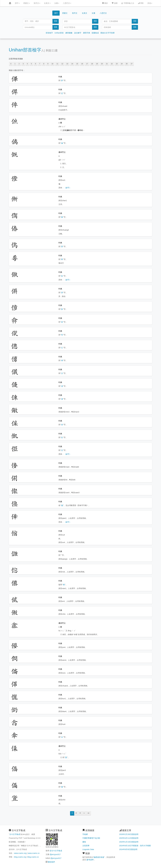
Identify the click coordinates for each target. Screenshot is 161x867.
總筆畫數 (68, 33)
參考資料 (90, 860)
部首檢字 (49, 33)
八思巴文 (67, 3)
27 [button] (131, 64)
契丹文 (37, 3)
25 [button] (126, 64)
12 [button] (62, 64)
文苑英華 (85, 846)
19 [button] (97, 64)
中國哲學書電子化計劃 (91, 838)
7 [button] (39, 64)
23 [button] (117, 64)
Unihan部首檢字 (25, 49)
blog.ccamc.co (33, 857)
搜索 (55, 21)
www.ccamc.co (33, 853)
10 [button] (52, 64)
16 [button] (82, 64)
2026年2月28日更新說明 (128, 834)
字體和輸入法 (127, 3)
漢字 (17, 3)
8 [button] (43, 64)
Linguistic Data (88, 849)
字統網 (85, 834)
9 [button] (47, 64)
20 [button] (102, 64)
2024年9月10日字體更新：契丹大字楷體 (135, 846)
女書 (56, 3)
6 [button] (35, 64)
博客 (141, 3)
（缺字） (67, 188)
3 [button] (23, 64)
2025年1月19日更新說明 (128, 842)
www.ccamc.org (20, 853)
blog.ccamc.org (20, 857)
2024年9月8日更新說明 (128, 849)
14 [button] (72, 64)
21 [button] (107, 64)
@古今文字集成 (56, 851)
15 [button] (77, 64)
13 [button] (67, 64)
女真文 (47, 3)
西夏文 (26, 3)
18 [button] (92, 64)
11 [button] (57, 64)
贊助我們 (51, 862)
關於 (105, 3)
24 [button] (122, 64)
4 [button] (27, 64)
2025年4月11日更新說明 (128, 838)
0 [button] (10, 64)
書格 (84, 842)
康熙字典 (86, 33)
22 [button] (112, 64)
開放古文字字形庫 (107, 33)
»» (88, 813)
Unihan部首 (59, 33)
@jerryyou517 (55, 854)
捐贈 (114, 3)
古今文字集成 (14, 834)
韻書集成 (95, 33)
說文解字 (77, 33)
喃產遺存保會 (99, 857)
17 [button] (87, 64)
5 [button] (31, 64)
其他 (149, 3)
